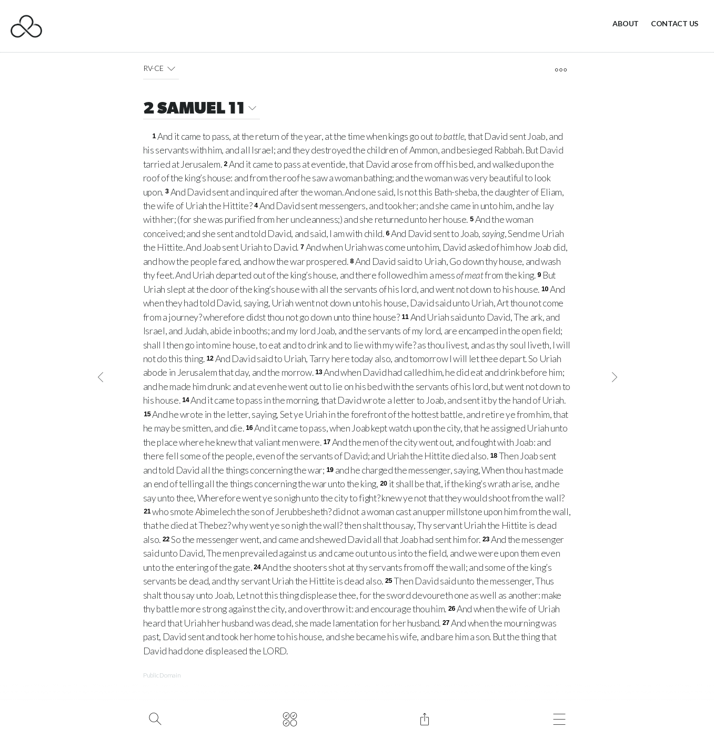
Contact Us (674, 23)
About (625, 23)
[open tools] (560, 70)
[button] (170, 68)
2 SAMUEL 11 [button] (201, 109)
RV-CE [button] (161, 68)
